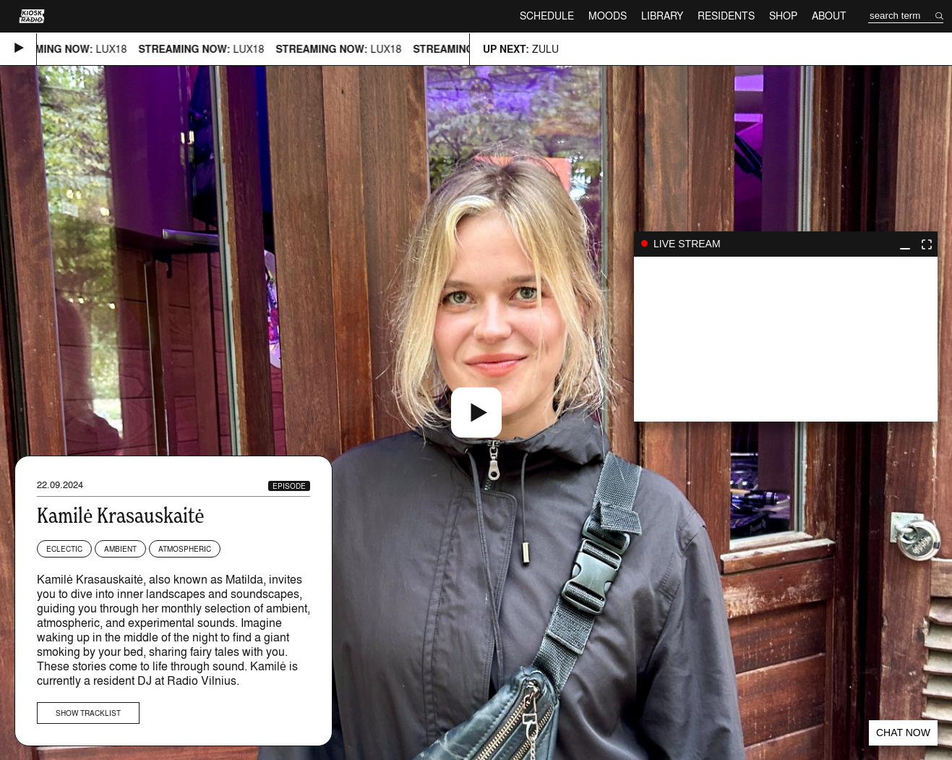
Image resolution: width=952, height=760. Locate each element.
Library (662, 15)
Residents (726, 15)
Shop (783, 15)
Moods (607, 15)
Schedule (547, 15)
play (785, 339)
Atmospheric (184, 549)
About (829, 15)
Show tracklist (88, 713)
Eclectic (64, 549)
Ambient (120, 549)
